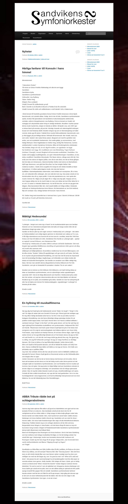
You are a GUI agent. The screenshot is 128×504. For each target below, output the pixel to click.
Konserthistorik (37, 37)
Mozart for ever (92, 48)
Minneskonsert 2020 (93, 46)
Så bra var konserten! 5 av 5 (95, 55)
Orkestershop (76, 33)
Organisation (42, 33)
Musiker (33, 33)
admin (34, 44)
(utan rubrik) (91, 50)
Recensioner (26, 37)
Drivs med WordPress (64, 497)
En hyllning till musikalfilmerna (41, 302)
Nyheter (27, 51)
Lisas (89, 52)
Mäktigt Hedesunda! (34, 216)
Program (25, 33)
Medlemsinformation (34, 59)
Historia (51, 33)
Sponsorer (59, 33)
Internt (67, 33)
